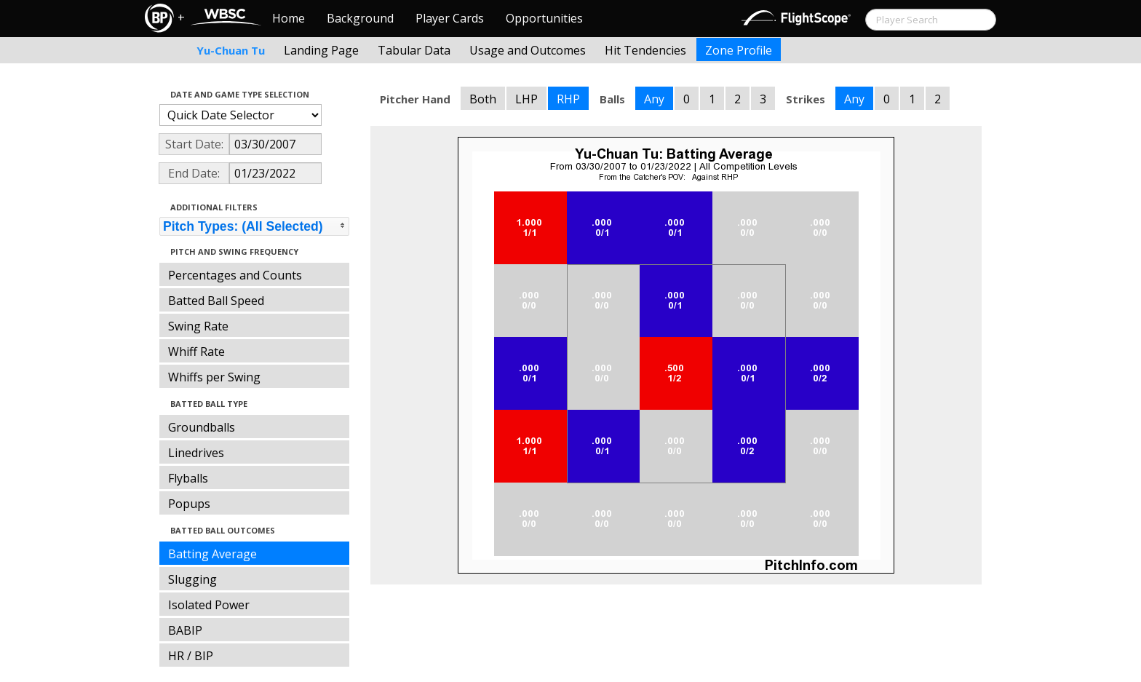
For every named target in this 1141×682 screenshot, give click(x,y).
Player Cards (450, 18)
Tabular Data (414, 50)
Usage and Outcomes (527, 50)
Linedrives (196, 453)
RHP (568, 99)
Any (654, 99)
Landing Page (321, 50)
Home (288, 18)
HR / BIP (190, 656)
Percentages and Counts (235, 275)
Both (482, 99)
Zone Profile (738, 50)
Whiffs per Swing (214, 377)
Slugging (192, 579)
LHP (526, 99)
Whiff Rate (196, 352)
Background (360, 18)
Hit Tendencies (645, 50)
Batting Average (212, 554)
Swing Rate (198, 326)
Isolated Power (209, 605)
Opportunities (544, 18)
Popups (189, 504)
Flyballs (188, 478)
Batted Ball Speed (216, 301)
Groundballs (201, 427)
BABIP (185, 630)
